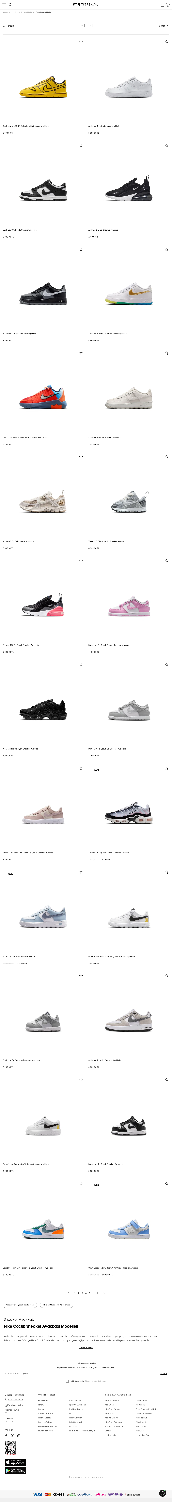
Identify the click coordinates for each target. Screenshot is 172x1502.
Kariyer (41, 1404)
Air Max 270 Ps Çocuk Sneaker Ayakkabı (21, 642)
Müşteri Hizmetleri (45, 1426)
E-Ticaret (77, 1497)
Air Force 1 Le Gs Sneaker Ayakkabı (104, 126)
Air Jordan (140, 1400)
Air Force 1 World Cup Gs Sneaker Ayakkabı (108, 332)
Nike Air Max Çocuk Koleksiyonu (56, 1300)
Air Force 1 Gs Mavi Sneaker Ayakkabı (19, 953)
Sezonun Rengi (142, 1421)
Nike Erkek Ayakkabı (113, 1404)
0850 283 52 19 (15, 1394)
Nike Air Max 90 (111, 1413)
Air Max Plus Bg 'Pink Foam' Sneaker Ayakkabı (109, 849)
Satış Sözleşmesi (75, 1417)
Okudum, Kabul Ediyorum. (86, 1376)
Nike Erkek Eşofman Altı (114, 1417)
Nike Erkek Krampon (144, 1408)
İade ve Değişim (44, 1413)
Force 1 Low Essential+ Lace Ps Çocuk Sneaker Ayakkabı (28, 849)
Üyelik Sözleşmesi (76, 1404)
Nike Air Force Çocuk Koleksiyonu (20, 1300)
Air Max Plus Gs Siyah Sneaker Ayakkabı (21, 746)
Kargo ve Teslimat (45, 1417)
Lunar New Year (142, 1430)
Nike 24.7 (140, 1426)
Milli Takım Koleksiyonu (114, 1421)
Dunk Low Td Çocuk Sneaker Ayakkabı (106, 1159)
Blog (71, 1408)
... (93, 1288)
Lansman (109, 1426)
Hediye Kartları (111, 1430)
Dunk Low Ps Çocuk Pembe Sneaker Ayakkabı (109, 642)
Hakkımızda (43, 1395)
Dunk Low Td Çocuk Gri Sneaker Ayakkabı (21, 1056)
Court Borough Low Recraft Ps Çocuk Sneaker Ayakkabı (28, 1263)
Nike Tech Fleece (112, 1395)
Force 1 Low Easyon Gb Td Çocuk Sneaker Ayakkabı (26, 1159)
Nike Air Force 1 (142, 1395)
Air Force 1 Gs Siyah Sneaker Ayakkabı (20, 332)
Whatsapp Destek (15, 1400)
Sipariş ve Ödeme (76, 1413)
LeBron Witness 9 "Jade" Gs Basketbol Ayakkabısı (25, 436)
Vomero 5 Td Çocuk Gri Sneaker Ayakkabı (107, 539)
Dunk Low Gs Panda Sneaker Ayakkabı (20, 229)
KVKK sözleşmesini (77, 1376)
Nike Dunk (109, 1400)
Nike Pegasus (141, 1413)
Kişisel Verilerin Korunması (48, 1421)
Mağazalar (74, 1421)
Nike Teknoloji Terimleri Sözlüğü (82, 1426)
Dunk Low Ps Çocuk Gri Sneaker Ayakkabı (107, 746)
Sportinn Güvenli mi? (78, 1400)
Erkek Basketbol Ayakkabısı (147, 1404)
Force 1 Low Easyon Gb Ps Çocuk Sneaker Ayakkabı (112, 953)
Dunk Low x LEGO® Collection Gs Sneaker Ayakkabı (26, 126)
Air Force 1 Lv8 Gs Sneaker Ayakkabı (105, 1056)
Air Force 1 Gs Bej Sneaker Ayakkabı (105, 436)
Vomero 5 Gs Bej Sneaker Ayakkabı (18, 539)
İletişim (41, 1400)
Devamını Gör (86, 1342)
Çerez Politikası (75, 1395)
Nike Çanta (109, 1408)
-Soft (71, 1497)
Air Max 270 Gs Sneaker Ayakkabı (104, 229)
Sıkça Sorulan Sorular (47, 1408)
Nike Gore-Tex (141, 1417)
